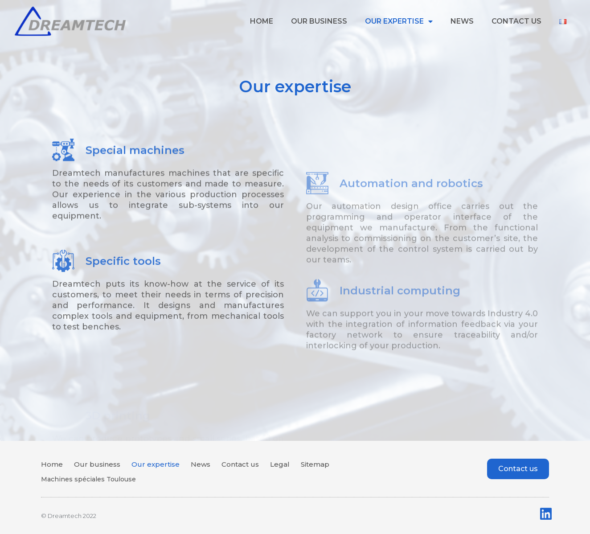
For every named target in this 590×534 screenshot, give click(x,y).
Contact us (516, 21)
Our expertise (399, 21)
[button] (518, 469)
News (462, 21)
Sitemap (315, 464)
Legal (280, 464)
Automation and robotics (411, 228)
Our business (319, 21)
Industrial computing (400, 330)
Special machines (135, 176)
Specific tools (123, 284)
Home (261, 21)
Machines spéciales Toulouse (88, 479)
